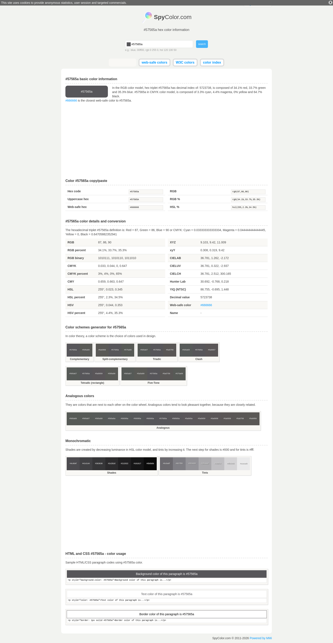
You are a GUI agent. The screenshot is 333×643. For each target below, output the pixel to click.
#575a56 (128, 350)
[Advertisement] (166, 140)
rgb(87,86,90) (248, 192)
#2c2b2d (111, 463)
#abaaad (205, 463)
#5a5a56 (140, 373)
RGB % (175, 199)
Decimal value (180, 297)
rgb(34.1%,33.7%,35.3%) (248, 199)
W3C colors (185, 62)
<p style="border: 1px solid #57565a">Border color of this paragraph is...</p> (167, 620)
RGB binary (76, 258)
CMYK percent (78, 273)
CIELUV (175, 266)
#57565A (146, 199)
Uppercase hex (78, 199)
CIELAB (175, 258)
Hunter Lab (178, 281)
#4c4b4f (73, 463)
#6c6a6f (166, 463)
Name (174, 313)
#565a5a (111, 418)
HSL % (174, 207)
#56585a (137, 418)
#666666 (71, 100)
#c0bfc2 (217, 463)
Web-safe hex (77, 207)
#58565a (176, 418)
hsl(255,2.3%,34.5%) (248, 207)
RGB (173, 191)
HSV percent (76, 313)
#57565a (146, 192)
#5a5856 (253, 418)
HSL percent (76, 297)
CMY (71, 281)
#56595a (124, 418)
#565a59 (186, 350)
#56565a (150, 418)
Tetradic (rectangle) (92, 382)
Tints (205, 472)
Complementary (79, 359)
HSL (70, 289)
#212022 (124, 463)
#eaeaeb (243, 463)
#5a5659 (99, 373)
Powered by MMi (261, 638)
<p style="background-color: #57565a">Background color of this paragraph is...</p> (167, 580)
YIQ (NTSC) (178, 289)
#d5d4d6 (230, 463)
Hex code (74, 191)
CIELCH (175, 273)
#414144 (86, 463)
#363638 (99, 463)
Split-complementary (115, 359)
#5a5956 (102, 350)
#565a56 (73, 418)
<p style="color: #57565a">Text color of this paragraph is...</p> (167, 600)
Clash (198, 359)
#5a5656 (227, 418)
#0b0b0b (150, 463)
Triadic (157, 359)
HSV (71, 305)
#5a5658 (214, 418)
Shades (111, 472)
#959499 (192, 463)
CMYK (72, 266)
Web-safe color (180, 305)
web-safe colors (154, 62)
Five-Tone (153, 382)
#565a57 (144, 350)
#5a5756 (170, 350)
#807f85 (179, 463)
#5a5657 (211, 350)
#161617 (137, 463)
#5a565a (188, 418)
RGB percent (77, 250)
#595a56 (86, 350)
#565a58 (99, 418)
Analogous (163, 427)
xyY (172, 250)
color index (212, 62)
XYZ (173, 242)
